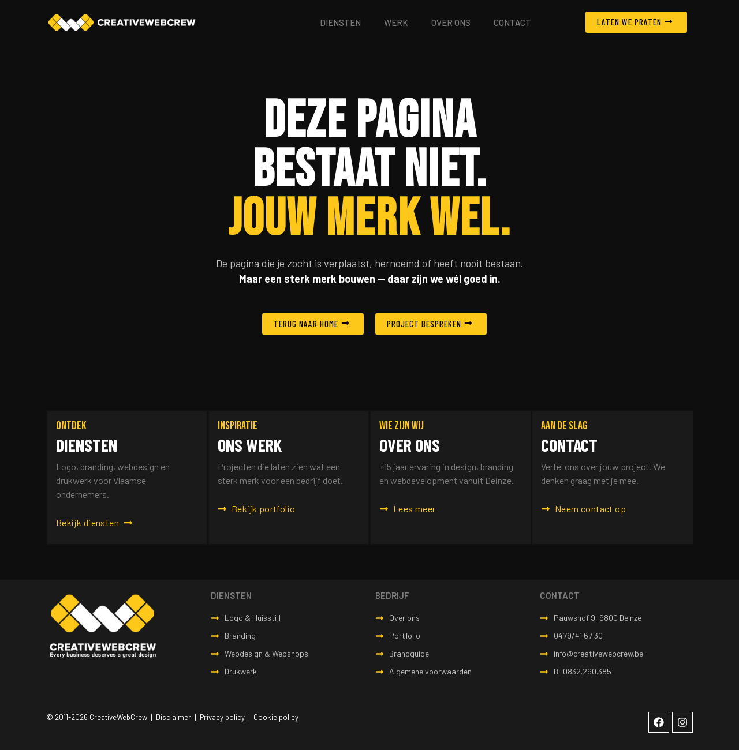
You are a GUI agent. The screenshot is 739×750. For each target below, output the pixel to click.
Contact (512, 22)
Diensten (340, 22)
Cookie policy (275, 717)
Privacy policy (222, 717)
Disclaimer (173, 717)
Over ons (451, 22)
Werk (396, 22)
